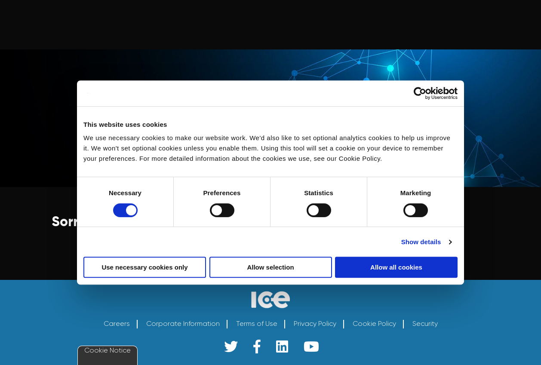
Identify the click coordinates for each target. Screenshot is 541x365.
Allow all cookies (396, 267)
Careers (117, 324)
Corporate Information (183, 324)
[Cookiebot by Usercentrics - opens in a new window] (420, 93)
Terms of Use (256, 324)
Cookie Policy (374, 324)
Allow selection (270, 267)
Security (425, 324)
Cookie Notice (107, 350)
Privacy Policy (315, 324)
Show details (421, 241)
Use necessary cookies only (144, 267)
